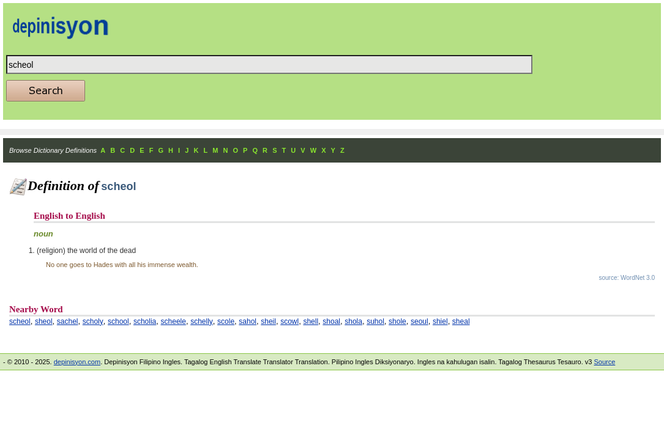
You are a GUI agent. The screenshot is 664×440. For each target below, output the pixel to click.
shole (397, 321)
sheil (268, 321)
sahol (247, 321)
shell (310, 321)
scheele (173, 321)
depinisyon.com (77, 361)
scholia (144, 321)
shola (353, 321)
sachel (67, 321)
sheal (461, 321)
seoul (419, 321)
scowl (289, 321)
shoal (331, 321)
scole (225, 321)
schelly (201, 321)
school (118, 321)
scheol (20, 321)
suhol (375, 321)
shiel (440, 321)
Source (604, 361)
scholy (93, 321)
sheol (44, 321)
